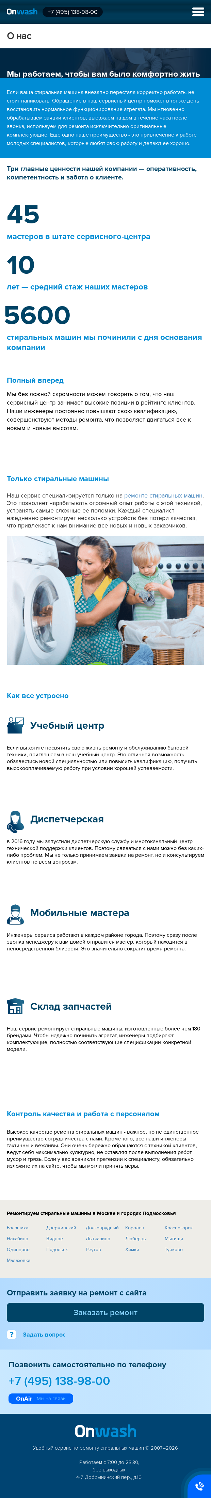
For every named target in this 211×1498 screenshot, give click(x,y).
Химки (132, 1249)
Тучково (174, 1249)
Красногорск (179, 1228)
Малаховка (18, 1260)
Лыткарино (98, 1239)
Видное (54, 1239)
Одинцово (18, 1249)
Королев (134, 1228)
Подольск (57, 1249)
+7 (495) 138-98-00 (73, 12)
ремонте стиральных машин (163, 495)
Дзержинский (61, 1228)
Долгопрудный (102, 1228)
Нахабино (17, 1239)
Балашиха (17, 1228)
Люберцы (136, 1239)
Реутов (93, 1249)
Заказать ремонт (105, 1313)
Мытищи (174, 1239)
